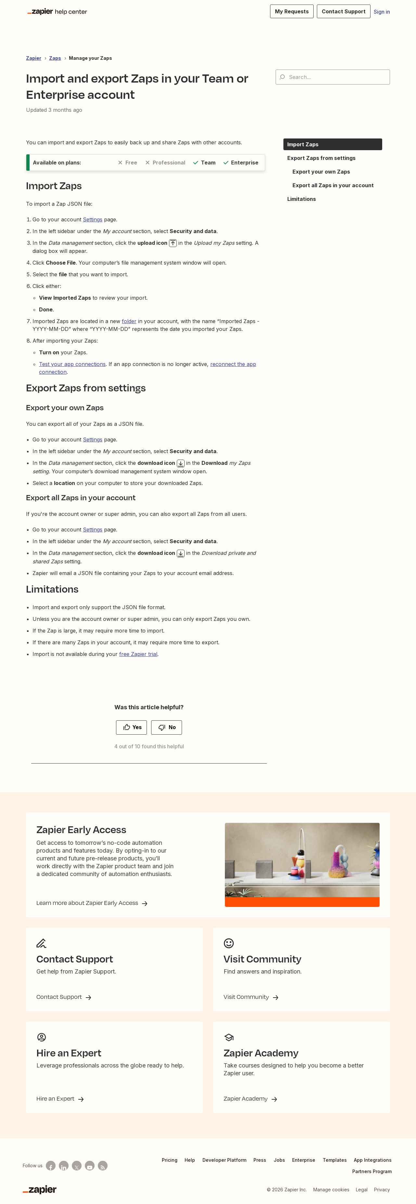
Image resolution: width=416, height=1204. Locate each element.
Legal (362, 1189)
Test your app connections (72, 364)
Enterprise (303, 1160)
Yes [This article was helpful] (137, 727)
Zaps (55, 58)
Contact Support (59, 996)
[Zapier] (40, 1189)
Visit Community (247, 996)
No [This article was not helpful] (172, 727)
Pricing (169, 1160)
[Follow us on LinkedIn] (64, 1166)
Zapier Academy (246, 1098)
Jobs (279, 1160)
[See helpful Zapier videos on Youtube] (90, 1166)
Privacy (382, 1189)
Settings (92, 219)
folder (129, 321)
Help (190, 1160)
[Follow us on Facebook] (51, 1166)
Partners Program (372, 1171)
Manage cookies (331, 1189)
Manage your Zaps (90, 58)
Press (260, 1160)
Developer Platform (224, 1160)
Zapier (33, 58)
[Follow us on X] (77, 1166)
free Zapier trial (138, 654)
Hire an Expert (56, 1098)
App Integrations (373, 1160)
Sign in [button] (382, 11)
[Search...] (333, 77)
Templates (335, 1160)
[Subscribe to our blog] (103, 1166)
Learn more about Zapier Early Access (87, 902)
